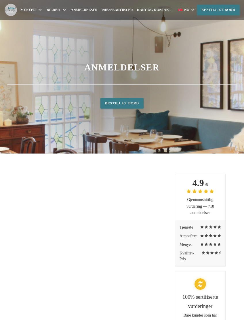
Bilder (57, 10)
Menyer (31, 10)
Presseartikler (117, 10)
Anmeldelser (84, 10)
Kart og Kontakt (154, 10)
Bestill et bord (218, 10)
